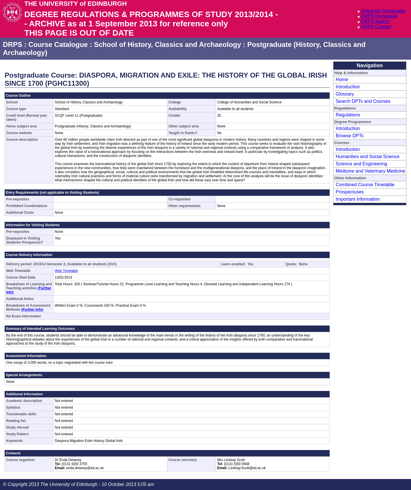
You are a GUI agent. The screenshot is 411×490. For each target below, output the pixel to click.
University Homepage (383, 10)
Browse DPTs (350, 135)
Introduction (348, 86)
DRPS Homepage (379, 16)
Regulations (348, 114)
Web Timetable (66, 271)
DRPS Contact (376, 26)
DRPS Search (375, 21)
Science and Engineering (361, 163)
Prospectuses (350, 191)
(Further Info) (32, 310)
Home (342, 79)
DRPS (12, 44)
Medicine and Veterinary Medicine (370, 171)
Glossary (345, 94)
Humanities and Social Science (368, 156)
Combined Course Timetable (365, 184)
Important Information (358, 199)
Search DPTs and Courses (363, 101)
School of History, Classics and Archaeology (167, 44)
